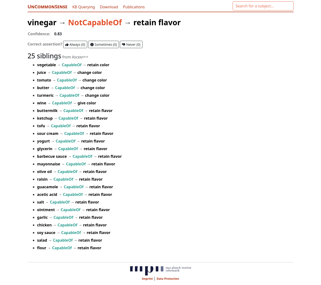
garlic (43, 217)
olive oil (45, 171)
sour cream (48, 133)
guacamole (48, 186)
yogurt (44, 141)
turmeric (46, 95)
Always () (75, 44)
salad (42, 240)
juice (42, 72)
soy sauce (46, 232)
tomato (44, 80)
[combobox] (263, 5)
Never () (131, 44)
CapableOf (72, 64)
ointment (46, 209)
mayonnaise (49, 164)
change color (89, 72)
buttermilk (48, 110)
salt (41, 202)
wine (42, 103)
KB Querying (84, 7)
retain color (98, 64)
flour (42, 247)
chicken (45, 225)
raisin (43, 179)
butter (43, 87)
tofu (41, 125)
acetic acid (47, 194)
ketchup (45, 118)
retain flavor (157, 22)
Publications (134, 7)
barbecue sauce (52, 156)
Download (109, 7)
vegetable (47, 64)
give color (86, 103)
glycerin (45, 148)
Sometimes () (103, 44)
